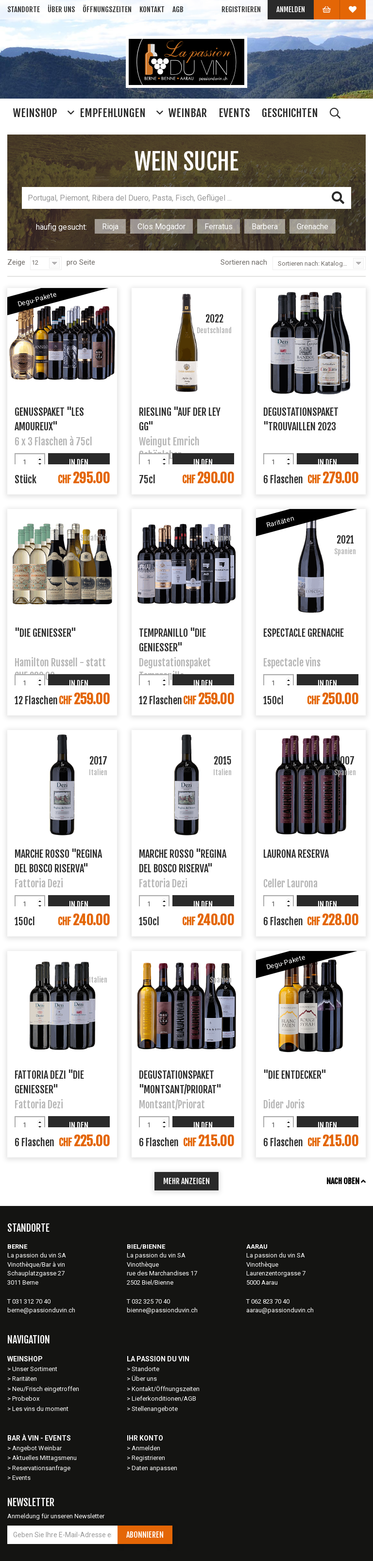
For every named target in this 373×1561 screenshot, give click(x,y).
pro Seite (81, 262)
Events (21, 1477)
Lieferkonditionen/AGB (164, 1398)
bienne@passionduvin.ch (162, 1310)
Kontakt (152, 9)
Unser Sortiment (35, 1369)
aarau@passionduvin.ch (280, 1310)
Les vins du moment (40, 1408)
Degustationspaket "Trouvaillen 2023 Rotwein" (301, 418)
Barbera (265, 226)
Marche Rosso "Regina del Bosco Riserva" (58, 860)
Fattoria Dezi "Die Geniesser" (49, 1081)
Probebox (25, 1398)
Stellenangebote (155, 1408)
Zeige (16, 262)
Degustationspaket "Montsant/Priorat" (180, 1081)
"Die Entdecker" (294, 1075)
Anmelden (290, 9)
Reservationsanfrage (41, 1468)
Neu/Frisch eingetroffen (45, 1388)
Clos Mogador (161, 226)
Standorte (23, 9)
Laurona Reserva (296, 854)
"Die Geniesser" (45, 633)
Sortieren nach (243, 262)
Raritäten (24, 1378)
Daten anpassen (154, 1468)
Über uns (61, 9)
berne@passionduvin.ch (41, 1310)
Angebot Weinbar (37, 1448)
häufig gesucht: (61, 227)
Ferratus (218, 226)
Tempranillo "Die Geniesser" (172, 639)
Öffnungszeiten (107, 9)
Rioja (110, 226)
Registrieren (241, 9)
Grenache (312, 226)
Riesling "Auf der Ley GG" (179, 418)
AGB (178, 9)
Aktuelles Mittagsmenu (44, 1457)
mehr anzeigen (186, 1181)
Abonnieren (145, 1535)
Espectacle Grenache (303, 633)
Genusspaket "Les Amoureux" (49, 418)
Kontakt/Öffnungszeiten (166, 1388)
